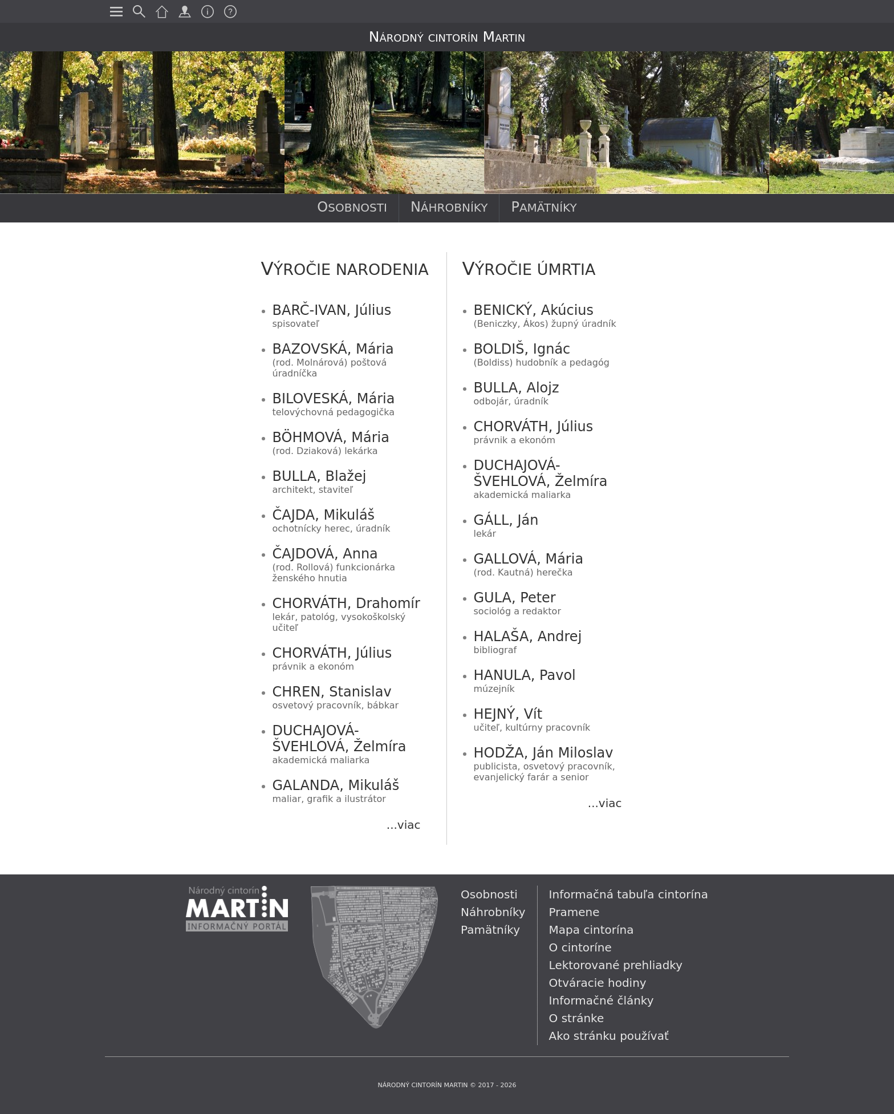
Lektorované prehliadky (615, 965)
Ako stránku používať (609, 1036)
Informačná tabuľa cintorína (628, 894)
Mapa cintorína (591, 930)
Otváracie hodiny (598, 983)
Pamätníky (543, 207)
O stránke (576, 1018)
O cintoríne (580, 947)
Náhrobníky (449, 207)
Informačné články (601, 1000)
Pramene (574, 912)
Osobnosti (352, 207)
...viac (404, 825)
